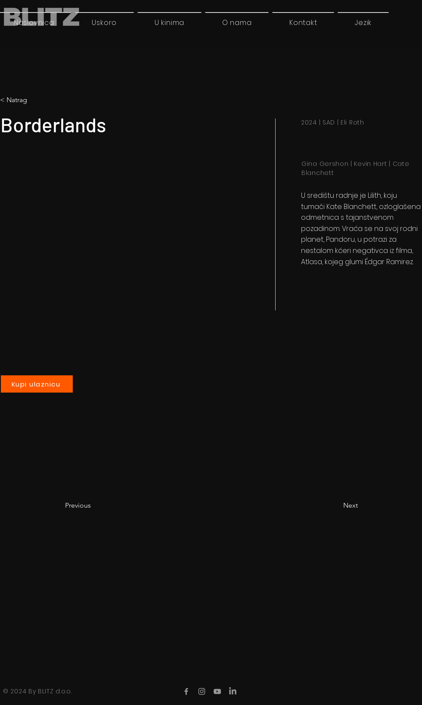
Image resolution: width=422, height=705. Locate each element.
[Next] (336, 505)
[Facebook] (186, 691)
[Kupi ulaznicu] (37, 384)
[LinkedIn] (232, 691)
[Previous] (93, 505)
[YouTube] (217, 691)
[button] (363, 22)
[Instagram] (201, 691)
